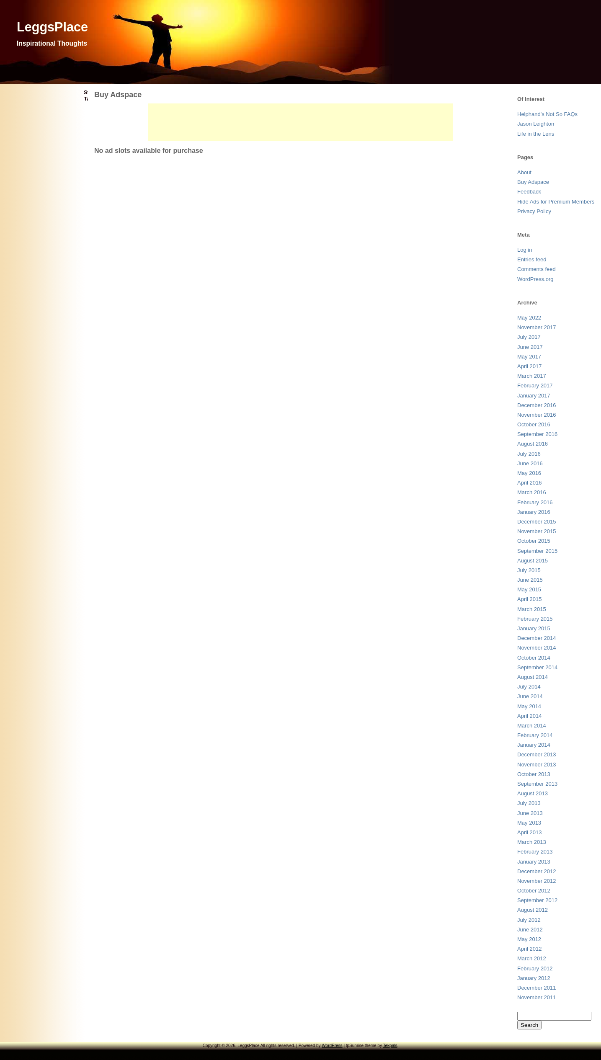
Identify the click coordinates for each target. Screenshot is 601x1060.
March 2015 (531, 609)
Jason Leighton (535, 124)
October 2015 (533, 541)
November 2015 (536, 531)
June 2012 (530, 929)
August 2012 (532, 910)
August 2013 (532, 793)
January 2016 (533, 512)
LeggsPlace (52, 27)
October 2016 (533, 424)
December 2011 (536, 988)
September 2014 (537, 667)
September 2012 (537, 900)
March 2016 (531, 492)
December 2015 (536, 521)
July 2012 (529, 920)
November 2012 (536, 881)
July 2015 (529, 570)
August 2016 (532, 444)
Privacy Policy (534, 211)
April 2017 (529, 366)
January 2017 (533, 395)
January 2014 (533, 745)
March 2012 (531, 958)
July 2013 (529, 803)
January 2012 (533, 978)
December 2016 (536, 405)
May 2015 (529, 589)
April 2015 (529, 599)
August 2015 (532, 560)
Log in (524, 250)
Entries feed (531, 259)
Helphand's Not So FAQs (547, 114)
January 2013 (533, 862)
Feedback (529, 191)
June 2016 (530, 463)
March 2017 (531, 376)
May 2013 (529, 823)
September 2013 (537, 784)
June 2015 (530, 580)
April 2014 (529, 716)
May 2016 (529, 473)
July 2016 (529, 454)
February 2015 (535, 619)
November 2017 (536, 327)
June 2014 (530, 696)
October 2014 (533, 658)
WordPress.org (535, 279)
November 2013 (536, 764)
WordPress (332, 1045)
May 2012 (529, 939)
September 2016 (537, 434)
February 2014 (535, 735)
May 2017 (529, 356)
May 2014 (529, 706)
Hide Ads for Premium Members (555, 202)
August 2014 (532, 677)
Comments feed (536, 269)
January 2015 (533, 628)
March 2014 (531, 725)
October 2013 (533, 774)
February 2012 (535, 968)
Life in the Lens (535, 134)
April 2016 (529, 483)
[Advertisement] (300, 122)
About (524, 172)
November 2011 (536, 997)
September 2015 (537, 551)
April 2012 (529, 949)
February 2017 (535, 385)
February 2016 (535, 502)
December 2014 (536, 638)
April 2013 (529, 832)
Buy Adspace (533, 182)
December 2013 (536, 754)
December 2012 (536, 871)
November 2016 (536, 415)
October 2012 (533, 890)
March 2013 (531, 842)
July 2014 (529, 686)
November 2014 (536, 648)
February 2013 (535, 852)
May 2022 (529, 318)
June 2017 (530, 347)
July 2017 (529, 337)
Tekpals (390, 1045)
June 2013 (530, 813)
